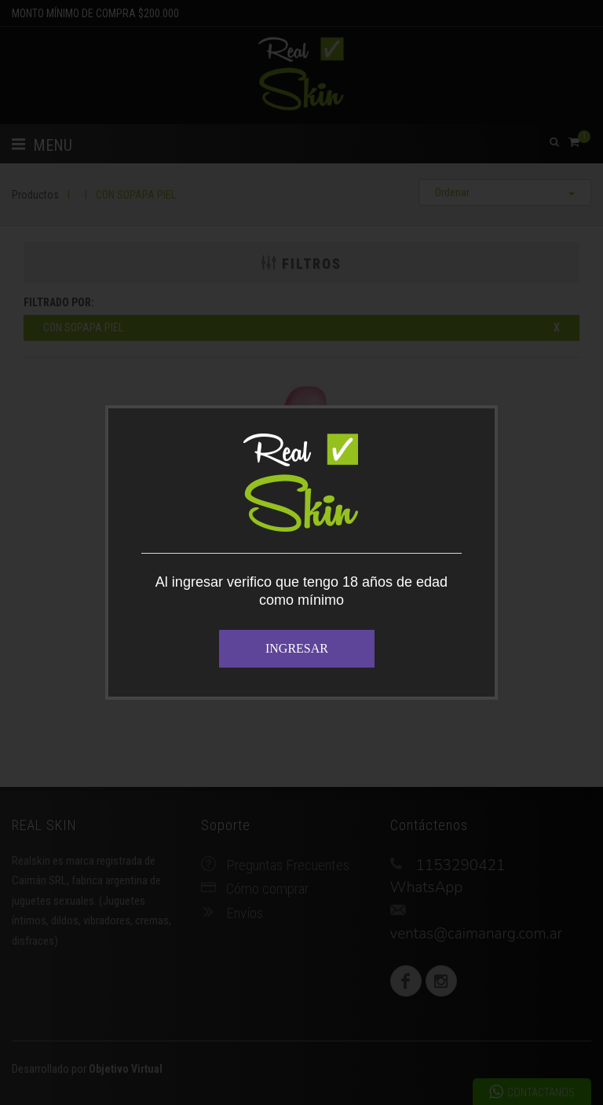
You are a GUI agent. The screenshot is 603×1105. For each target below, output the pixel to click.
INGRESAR (296, 648)
